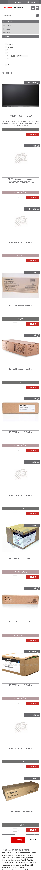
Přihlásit (31, 2)
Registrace (15, 2)
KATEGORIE (7, 21)
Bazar (8, 53)
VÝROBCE (7, 36)
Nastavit (32, 840)
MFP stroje (7, 25)
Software (6, 32)
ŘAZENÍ (7, 55)
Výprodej (9, 50)
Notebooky (7, 29)
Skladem (9, 47)
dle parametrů (11, 65)
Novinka (9, 44)
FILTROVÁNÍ (9, 58)
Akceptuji (18, 840)
